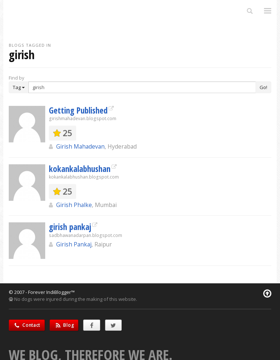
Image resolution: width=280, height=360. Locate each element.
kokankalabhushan (79, 169)
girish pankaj (70, 227)
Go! (263, 87)
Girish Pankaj (74, 244)
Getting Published (78, 110)
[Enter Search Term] (142, 87)
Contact (26, 325)
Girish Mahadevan (80, 146)
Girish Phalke (74, 205)
